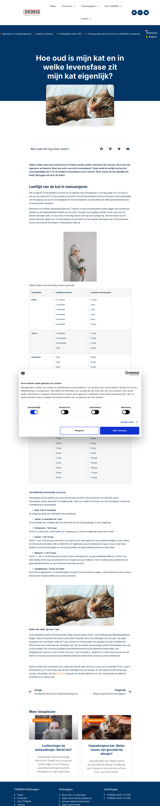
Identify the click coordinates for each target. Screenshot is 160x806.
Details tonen (127, 422)
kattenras (60, 673)
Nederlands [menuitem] (151, 33)
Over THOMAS (112, 6)
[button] (101, 149)
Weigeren (79, 430)
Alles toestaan (120, 430)
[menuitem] (152, 32)
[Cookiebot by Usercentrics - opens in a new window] (127, 373)
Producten (68, 6)
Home (53, 6)
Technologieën (89, 6)
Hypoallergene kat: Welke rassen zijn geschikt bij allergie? (106, 749)
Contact (86, 18)
